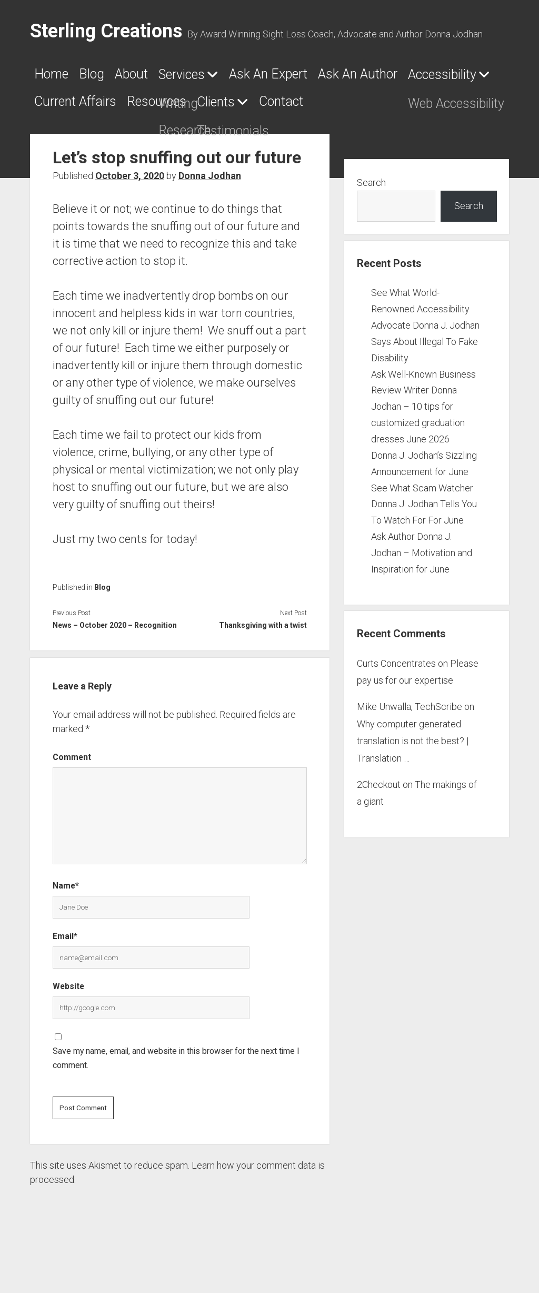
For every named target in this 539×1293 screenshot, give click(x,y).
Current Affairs (331, 108)
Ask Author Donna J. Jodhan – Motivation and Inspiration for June (421, 589)
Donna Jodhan (209, 212)
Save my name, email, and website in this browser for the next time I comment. (176, 1095)
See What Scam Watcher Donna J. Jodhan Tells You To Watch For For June (424, 541)
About (165, 77)
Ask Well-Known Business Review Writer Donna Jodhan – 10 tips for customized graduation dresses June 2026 (423, 443)
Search (371, 219)
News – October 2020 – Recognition (115, 662)
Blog (110, 77)
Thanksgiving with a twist (263, 662)
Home (56, 77)
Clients (59, 139)
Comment (72, 794)
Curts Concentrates (396, 700)
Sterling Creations (106, 31)
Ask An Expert (347, 77)
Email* (65, 973)
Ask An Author (86, 108)
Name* (66, 922)
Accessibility (199, 108)
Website (68, 1023)
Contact (146, 139)
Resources (440, 108)
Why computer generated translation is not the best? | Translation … (412, 778)
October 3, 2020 (129, 212)
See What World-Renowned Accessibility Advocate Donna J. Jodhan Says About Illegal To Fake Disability (425, 362)
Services (233, 78)
